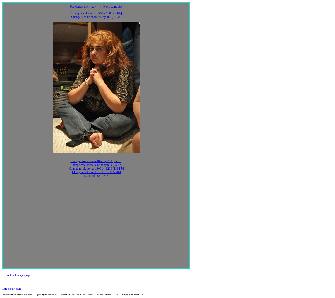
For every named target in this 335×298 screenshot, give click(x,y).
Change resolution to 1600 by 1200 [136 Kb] (96, 168)
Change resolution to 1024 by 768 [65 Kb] (96, 161)
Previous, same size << (84, 6)
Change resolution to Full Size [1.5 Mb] (96, 172)
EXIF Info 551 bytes (96, 175)
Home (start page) (12, 288)
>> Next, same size (111, 6)
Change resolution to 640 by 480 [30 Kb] (96, 17)
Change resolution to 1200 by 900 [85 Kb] (96, 165)
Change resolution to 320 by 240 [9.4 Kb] (96, 13)
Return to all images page (16, 275)
